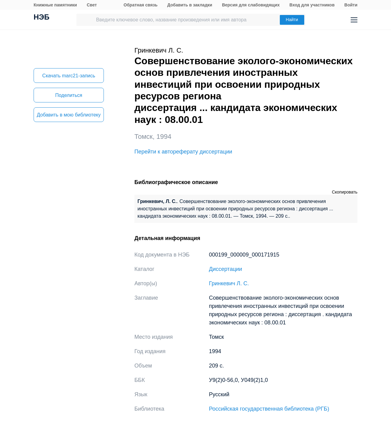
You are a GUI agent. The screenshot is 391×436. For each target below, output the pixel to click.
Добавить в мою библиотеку (68, 114)
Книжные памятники (55, 4)
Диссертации (225, 269)
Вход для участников (312, 4)
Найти (292, 19)
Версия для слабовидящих (251, 4)
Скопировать (344, 192)
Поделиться (68, 95)
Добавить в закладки (189, 4)
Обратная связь (141, 4)
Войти (350, 4)
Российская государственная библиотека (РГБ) (269, 409)
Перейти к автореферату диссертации (183, 152)
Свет (92, 4)
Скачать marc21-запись (68, 75)
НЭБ (41, 17)
